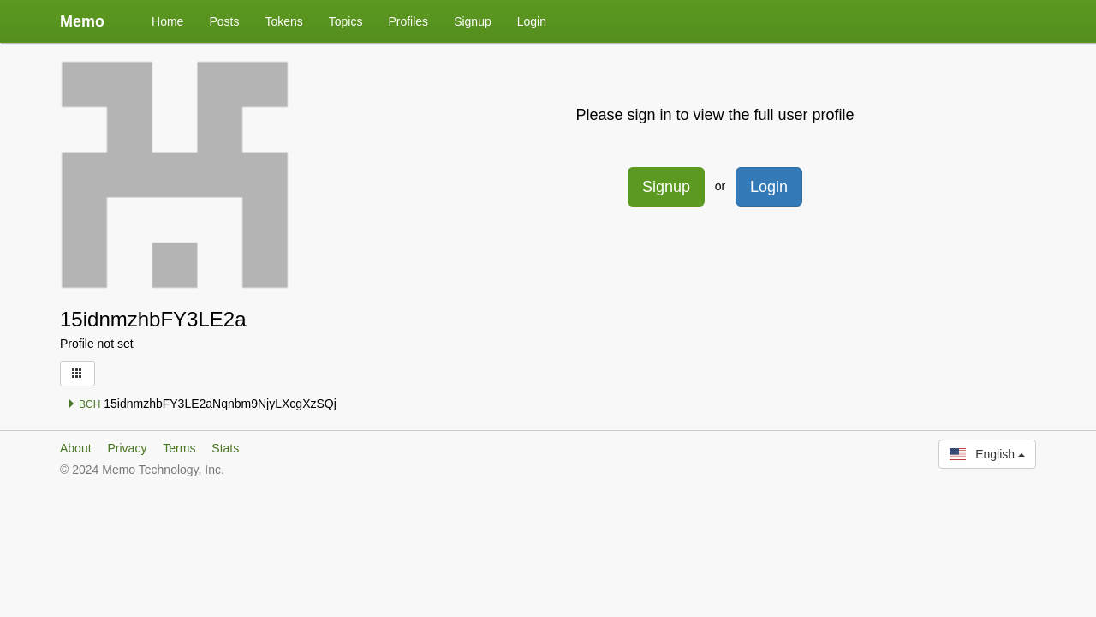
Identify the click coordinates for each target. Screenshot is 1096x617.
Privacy (126, 448)
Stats (225, 448)
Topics (346, 21)
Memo (82, 21)
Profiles (408, 21)
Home (167, 21)
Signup (472, 21)
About (76, 448)
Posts (224, 21)
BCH (83, 404)
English (987, 454)
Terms (179, 448)
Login (531, 21)
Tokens (283, 21)
